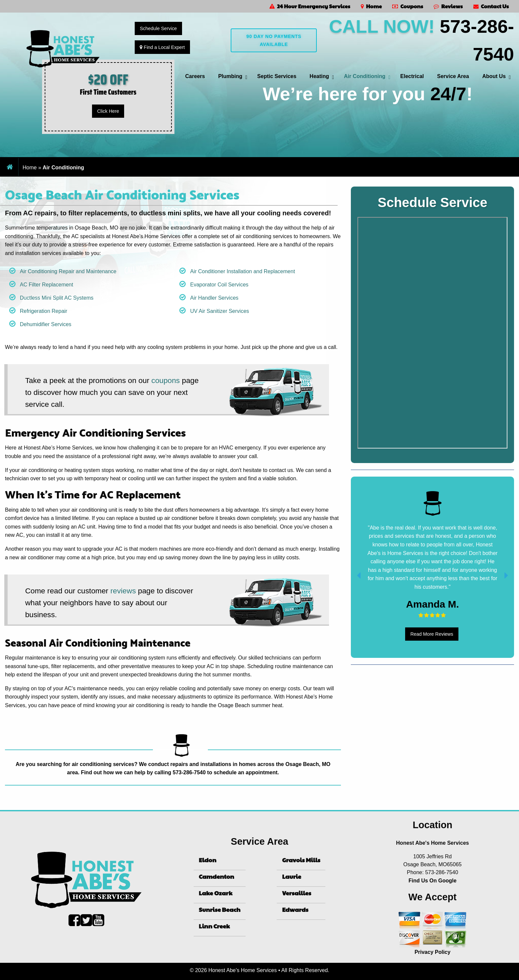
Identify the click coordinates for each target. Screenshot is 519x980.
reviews (123, 590)
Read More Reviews (431, 634)
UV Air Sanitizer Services (219, 311)
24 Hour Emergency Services (309, 6)
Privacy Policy (432, 952)
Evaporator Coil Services (219, 284)
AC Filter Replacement (46, 284)
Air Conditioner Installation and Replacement (242, 271)
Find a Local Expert (162, 47)
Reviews (448, 6)
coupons (165, 380)
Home (371, 6)
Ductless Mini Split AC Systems (56, 298)
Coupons (407, 6)
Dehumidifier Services (45, 324)
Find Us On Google (432, 880)
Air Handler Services (214, 298)
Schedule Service (158, 28)
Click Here (108, 111)
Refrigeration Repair (43, 311)
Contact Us (491, 6)
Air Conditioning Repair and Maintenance (68, 271)
